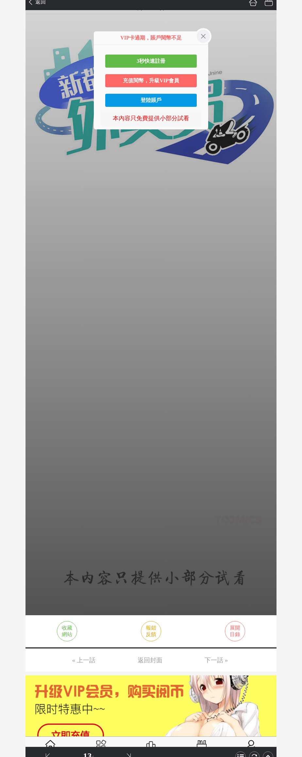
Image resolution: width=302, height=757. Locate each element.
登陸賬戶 (151, 100)
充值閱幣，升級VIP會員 (151, 80)
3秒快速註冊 (151, 61)
